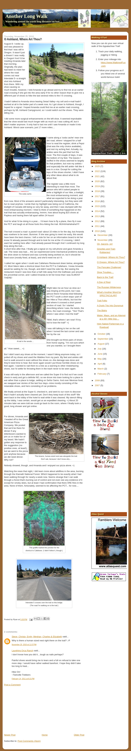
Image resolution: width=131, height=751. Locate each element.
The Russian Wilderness (109, 287)
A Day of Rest (103, 282)
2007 (98, 385)
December (102, 235)
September (103, 339)
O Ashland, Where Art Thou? (111, 257)
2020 (98, 181)
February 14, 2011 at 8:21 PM (23, 679)
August (101, 343)
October (101, 334)
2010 (98, 231)
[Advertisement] (29, 709)
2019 (98, 186)
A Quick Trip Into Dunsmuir (110, 305)
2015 (98, 206)
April (100, 363)
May (99, 358)
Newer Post (10, 735)
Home (45, 735)
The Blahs (102, 310)
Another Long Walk (26, 16)
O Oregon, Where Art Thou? (111, 262)
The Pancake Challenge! (109, 267)
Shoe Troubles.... (105, 272)
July (99, 348)
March (100, 368)
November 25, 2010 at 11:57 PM (24, 645)
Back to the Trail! (105, 277)
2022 (98, 171)
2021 (98, 176)
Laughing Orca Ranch (22, 650)
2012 (98, 221)
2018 (98, 191)
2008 (98, 380)
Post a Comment (12, 684)
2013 (98, 216)
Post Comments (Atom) (29, 741)
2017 (98, 196)
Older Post (79, 735)
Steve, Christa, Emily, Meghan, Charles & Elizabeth (37, 636)
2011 (98, 226)
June (100, 354)
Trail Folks (102, 300)
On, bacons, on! (105, 244)
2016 (98, 201)
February (102, 374)
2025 (98, 166)
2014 (98, 211)
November (102, 240)
